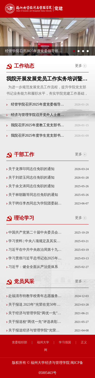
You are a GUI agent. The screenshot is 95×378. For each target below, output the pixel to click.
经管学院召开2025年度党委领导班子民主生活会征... (33, 51)
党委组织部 (19, 342)
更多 (81, 66)
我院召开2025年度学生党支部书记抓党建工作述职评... (35, 135)
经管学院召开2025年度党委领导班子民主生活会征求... (35, 104)
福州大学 (43, 342)
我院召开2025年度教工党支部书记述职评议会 (35, 125)
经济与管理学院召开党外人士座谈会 (35, 115)
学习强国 (65, 342)
